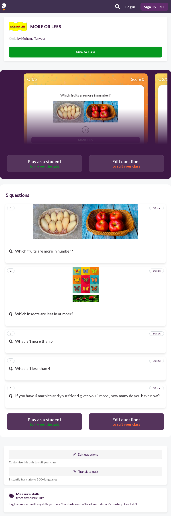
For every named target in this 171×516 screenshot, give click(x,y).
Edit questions (85, 454)
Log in (130, 7)
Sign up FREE (154, 7)
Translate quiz (85, 471)
